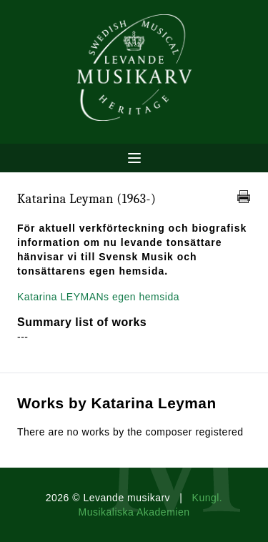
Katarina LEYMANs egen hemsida (98, 296)
